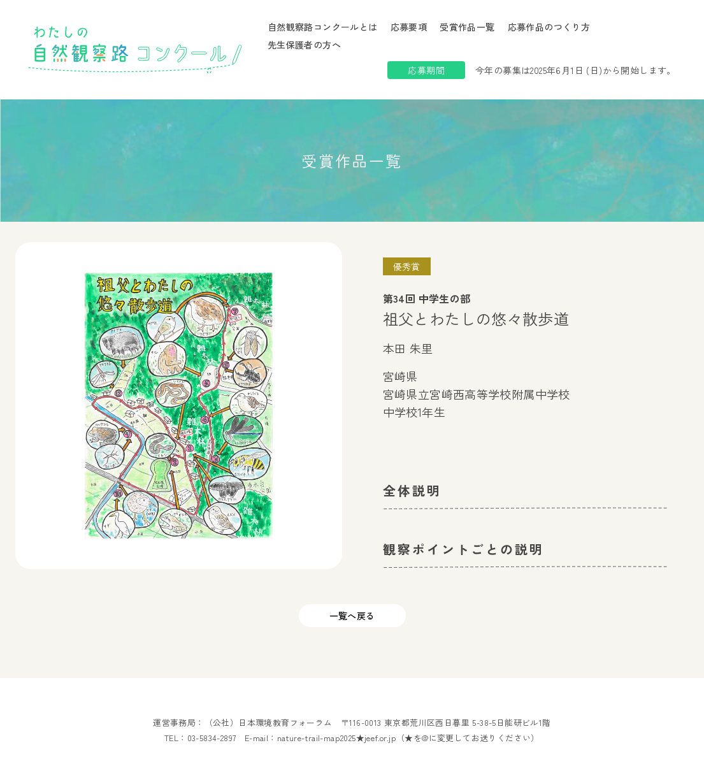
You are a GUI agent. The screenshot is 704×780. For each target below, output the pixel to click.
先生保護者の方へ (304, 44)
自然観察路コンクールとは (323, 26)
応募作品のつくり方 (549, 26)
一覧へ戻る (352, 615)
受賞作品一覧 (467, 26)
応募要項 (409, 26)
